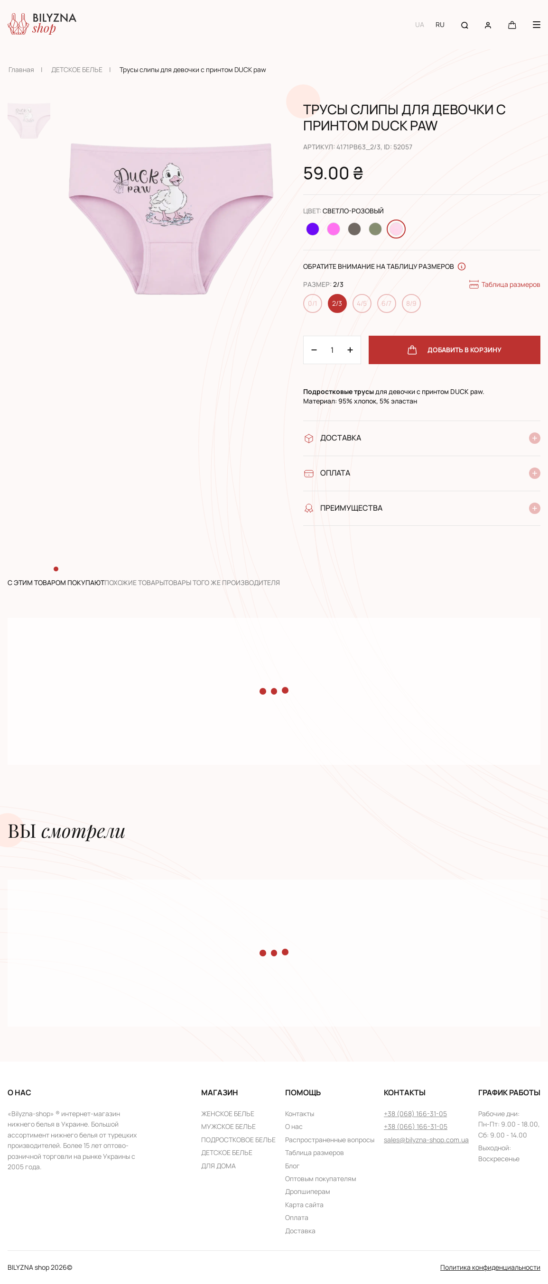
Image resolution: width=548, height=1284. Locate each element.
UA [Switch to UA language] (419, 24)
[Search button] (464, 24)
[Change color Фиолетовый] (312, 229)
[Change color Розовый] (333, 229)
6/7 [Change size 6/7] (386, 303)
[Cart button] (512, 24)
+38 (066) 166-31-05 (415, 1126)
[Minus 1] (350, 350)
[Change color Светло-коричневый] (354, 229)
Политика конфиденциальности (490, 1267)
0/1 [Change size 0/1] (312, 303)
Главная (21, 69)
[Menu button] (536, 25)
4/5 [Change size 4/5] (362, 303)
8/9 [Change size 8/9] (411, 303)
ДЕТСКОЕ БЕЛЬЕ (76, 69)
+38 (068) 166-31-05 (415, 1113)
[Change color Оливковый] (375, 229)
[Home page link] (42, 25)
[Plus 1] (314, 350)
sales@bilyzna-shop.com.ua (426, 1139)
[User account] (488, 24)
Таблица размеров (504, 284)
